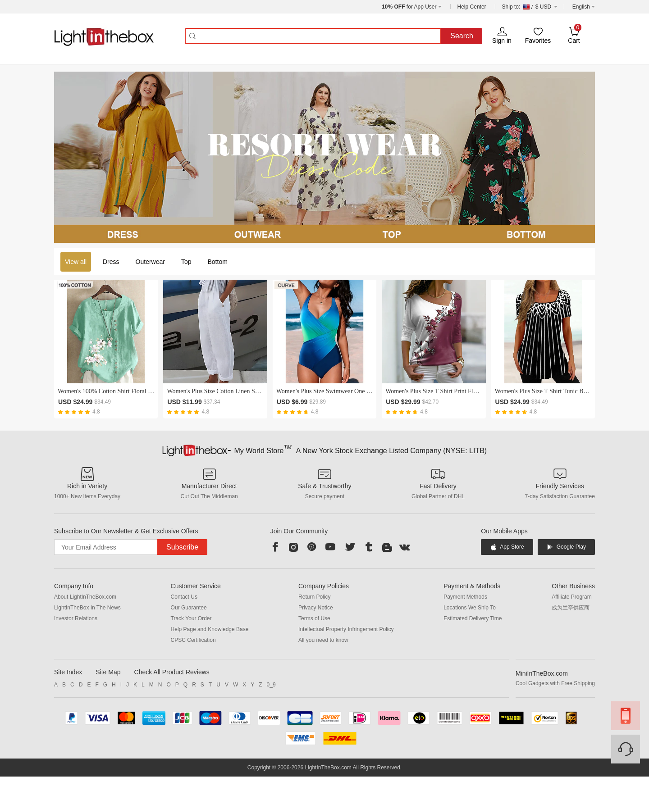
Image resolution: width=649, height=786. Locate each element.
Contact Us (184, 597)
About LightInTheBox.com (85, 597)
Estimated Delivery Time (472, 618)
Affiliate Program (571, 597)
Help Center (471, 7)
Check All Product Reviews (172, 672)
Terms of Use (314, 618)
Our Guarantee (189, 607)
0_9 (271, 685)
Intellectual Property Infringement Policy (345, 629)
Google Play (566, 547)
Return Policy (314, 597)
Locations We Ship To (469, 607)
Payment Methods (465, 597)
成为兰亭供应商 (571, 607)
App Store (507, 547)
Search (461, 36)
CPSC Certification (193, 640)
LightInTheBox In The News (87, 607)
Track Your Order (191, 618)
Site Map (108, 672)
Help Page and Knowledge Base (210, 629)
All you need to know (323, 640)
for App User (409, 7)
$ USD (530, 7)
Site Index (68, 672)
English (581, 7)
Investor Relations (75, 618)
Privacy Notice (315, 607)
